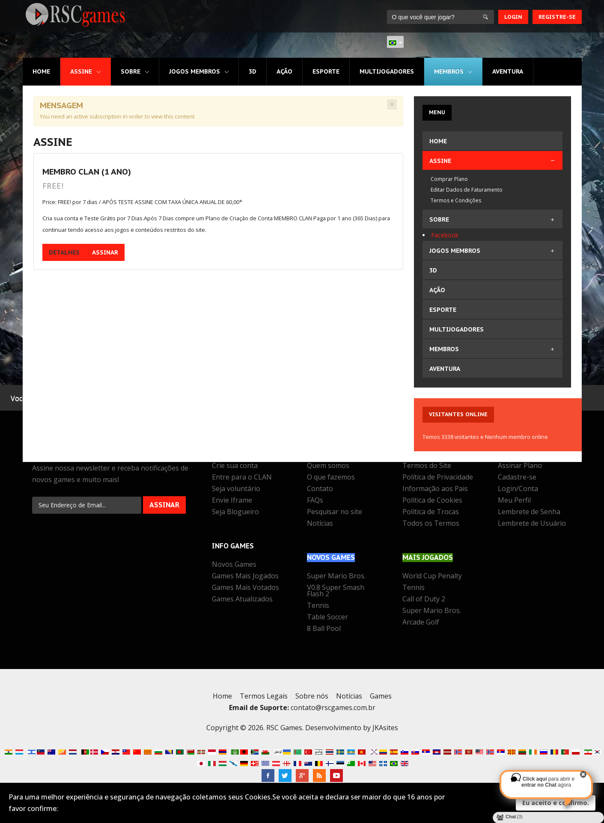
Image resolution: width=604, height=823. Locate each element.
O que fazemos (331, 478)
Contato (320, 489)
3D (252, 71)
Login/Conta (518, 489)
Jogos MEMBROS (194, 71)
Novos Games (234, 565)
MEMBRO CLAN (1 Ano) (86, 171)
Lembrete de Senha (529, 512)
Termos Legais (264, 696)
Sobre (130, 71)
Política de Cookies (432, 501)
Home (41, 71)
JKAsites (385, 727)
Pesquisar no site (334, 512)
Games (381, 696)
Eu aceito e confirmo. (555, 803)
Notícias (320, 524)
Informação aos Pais (435, 489)
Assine (81, 71)
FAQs (315, 501)
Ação (284, 71)
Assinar (105, 252)
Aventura (507, 71)
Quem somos (328, 466)
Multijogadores (387, 71)
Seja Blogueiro (235, 512)
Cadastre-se (517, 478)
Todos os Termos (430, 524)
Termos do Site (426, 466)
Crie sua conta (235, 466)
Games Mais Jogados (245, 576)
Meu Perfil (514, 501)
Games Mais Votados (245, 588)
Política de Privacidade (437, 478)
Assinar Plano (520, 466)
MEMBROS (449, 71)
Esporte (325, 71)
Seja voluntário (236, 489)
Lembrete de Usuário (532, 524)
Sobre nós (311, 696)
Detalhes (64, 252)
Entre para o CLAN (242, 478)
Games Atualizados (242, 600)
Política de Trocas (430, 512)
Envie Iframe (232, 501)
